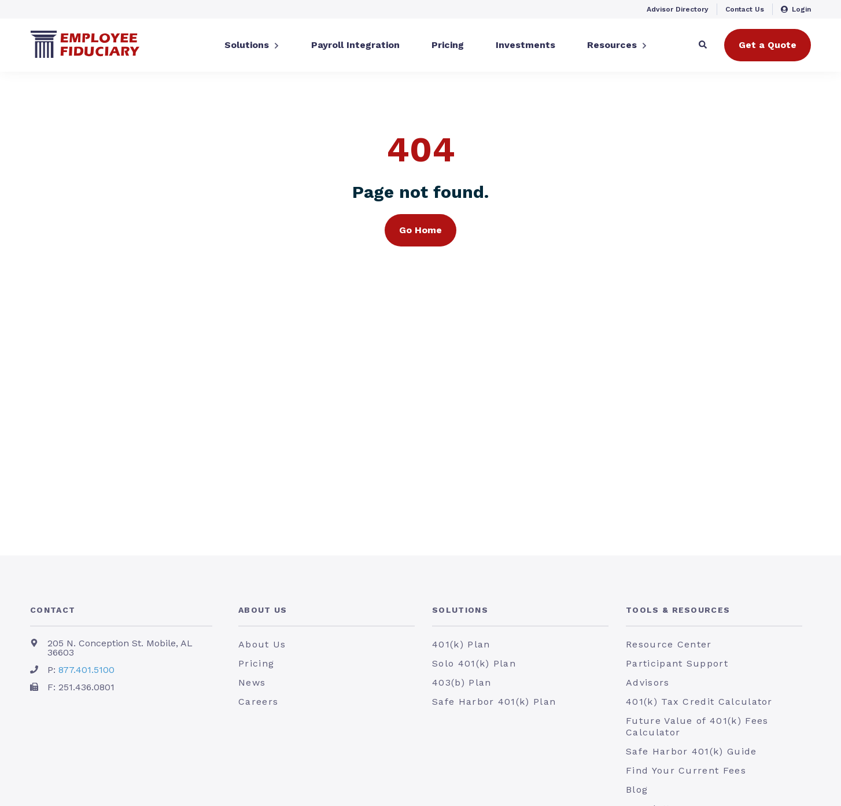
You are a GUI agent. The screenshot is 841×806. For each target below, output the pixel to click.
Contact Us (744, 9)
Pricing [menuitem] (256, 663)
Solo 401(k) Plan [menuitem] (474, 663)
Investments (525, 44)
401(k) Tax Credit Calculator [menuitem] (699, 701)
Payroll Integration (355, 44)
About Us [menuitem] (262, 609)
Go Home (420, 229)
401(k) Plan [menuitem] (461, 644)
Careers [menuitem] (258, 701)
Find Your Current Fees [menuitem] (686, 770)
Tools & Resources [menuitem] (678, 609)
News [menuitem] (251, 682)
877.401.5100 (86, 669)
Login (796, 9)
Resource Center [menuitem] (669, 644)
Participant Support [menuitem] (677, 663)
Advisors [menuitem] (648, 682)
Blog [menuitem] (637, 789)
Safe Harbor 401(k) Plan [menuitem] (494, 701)
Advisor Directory (678, 9)
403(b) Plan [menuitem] (461, 682)
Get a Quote (767, 44)
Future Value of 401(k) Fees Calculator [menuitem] (697, 726)
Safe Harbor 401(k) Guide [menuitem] (691, 751)
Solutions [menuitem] (460, 609)
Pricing (447, 44)
